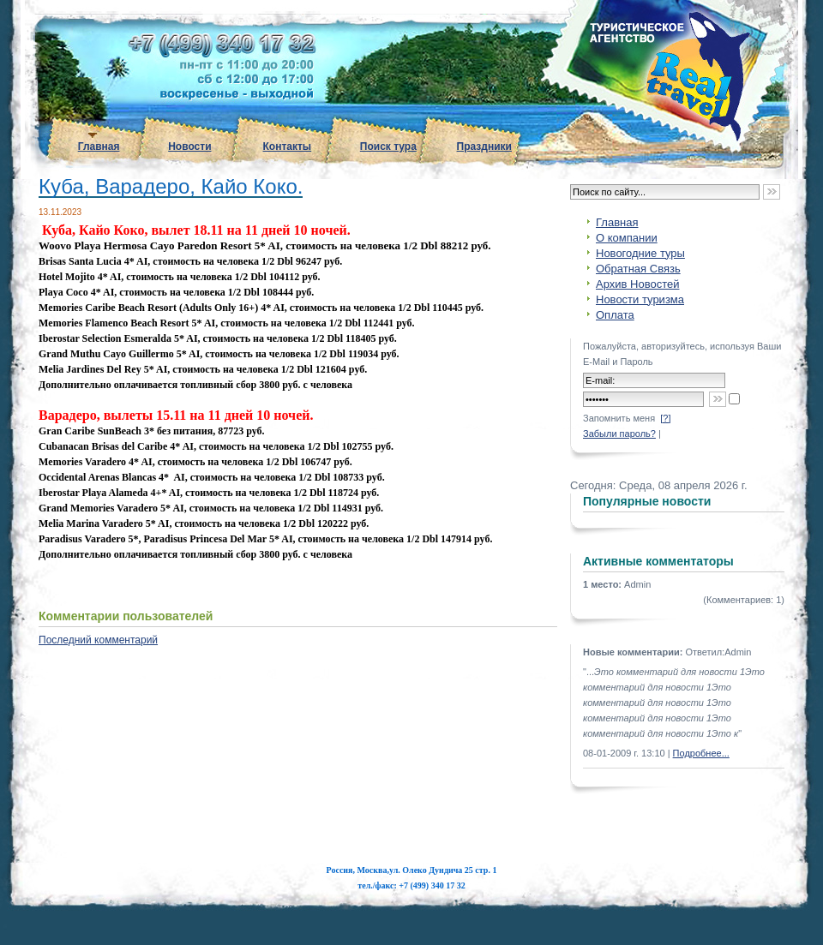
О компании (627, 237)
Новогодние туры (640, 253)
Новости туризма (640, 299)
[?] (665, 418)
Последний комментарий (98, 640)
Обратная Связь (638, 268)
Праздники (484, 147)
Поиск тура (388, 147)
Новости (189, 147)
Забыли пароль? (619, 433)
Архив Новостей (637, 284)
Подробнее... (701, 753)
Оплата (615, 314)
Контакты (287, 147)
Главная (99, 147)
